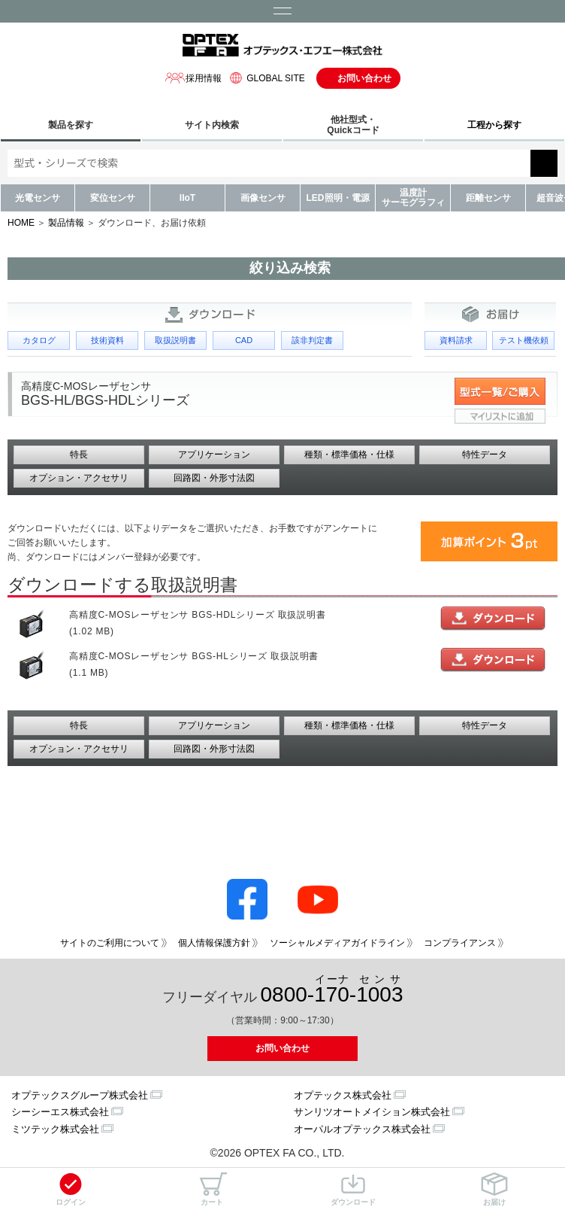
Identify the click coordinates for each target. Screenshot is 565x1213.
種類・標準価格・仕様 (349, 454)
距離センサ (488, 198)
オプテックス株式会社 (342, 1095)
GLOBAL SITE (265, 78)
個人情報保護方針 (214, 943)
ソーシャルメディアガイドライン (337, 943)
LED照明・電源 (338, 198)
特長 (79, 454)
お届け (494, 1189)
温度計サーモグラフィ (413, 197)
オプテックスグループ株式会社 (79, 1095)
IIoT (187, 198)
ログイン (71, 1189)
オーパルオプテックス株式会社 (362, 1129)
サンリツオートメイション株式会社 (372, 1111)
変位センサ (112, 198)
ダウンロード (353, 1189)
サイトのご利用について (109, 943)
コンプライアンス (460, 943)
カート (212, 1189)
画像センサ (263, 198)
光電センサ (37, 198)
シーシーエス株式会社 (60, 1111)
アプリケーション (214, 454)
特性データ (484, 454)
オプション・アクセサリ (78, 478)
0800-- (332, 990)
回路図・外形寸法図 (214, 478)
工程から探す (494, 125)
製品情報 (66, 222)
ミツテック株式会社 (55, 1129)
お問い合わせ (364, 78)
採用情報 (193, 78)
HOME (21, 222)
